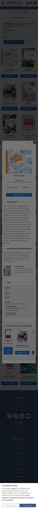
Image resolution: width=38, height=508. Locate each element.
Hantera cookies (10, 505)
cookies (13, 488)
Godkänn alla (28, 505)
